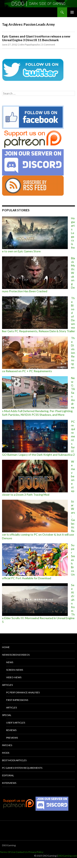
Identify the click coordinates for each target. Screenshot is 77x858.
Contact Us (22, 852)
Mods (5, 752)
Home (6, 647)
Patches (7, 745)
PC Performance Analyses (23, 692)
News (9, 662)
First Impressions (17, 699)
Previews (12, 737)
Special (6, 715)
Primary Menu (72, 12)
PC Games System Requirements (22, 767)
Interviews (9, 782)
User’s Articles (15, 722)
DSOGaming (9, 845)
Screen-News (14, 669)
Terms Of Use (7, 852)
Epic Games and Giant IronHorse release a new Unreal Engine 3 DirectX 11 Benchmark (36, 38)
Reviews (11, 730)
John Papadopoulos (29, 44)
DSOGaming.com (67, 855)
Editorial (8, 775)
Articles (7, 684)
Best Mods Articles (14, 760)
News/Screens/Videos (16, 654)
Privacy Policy (35, 852)
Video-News (13, 677)
